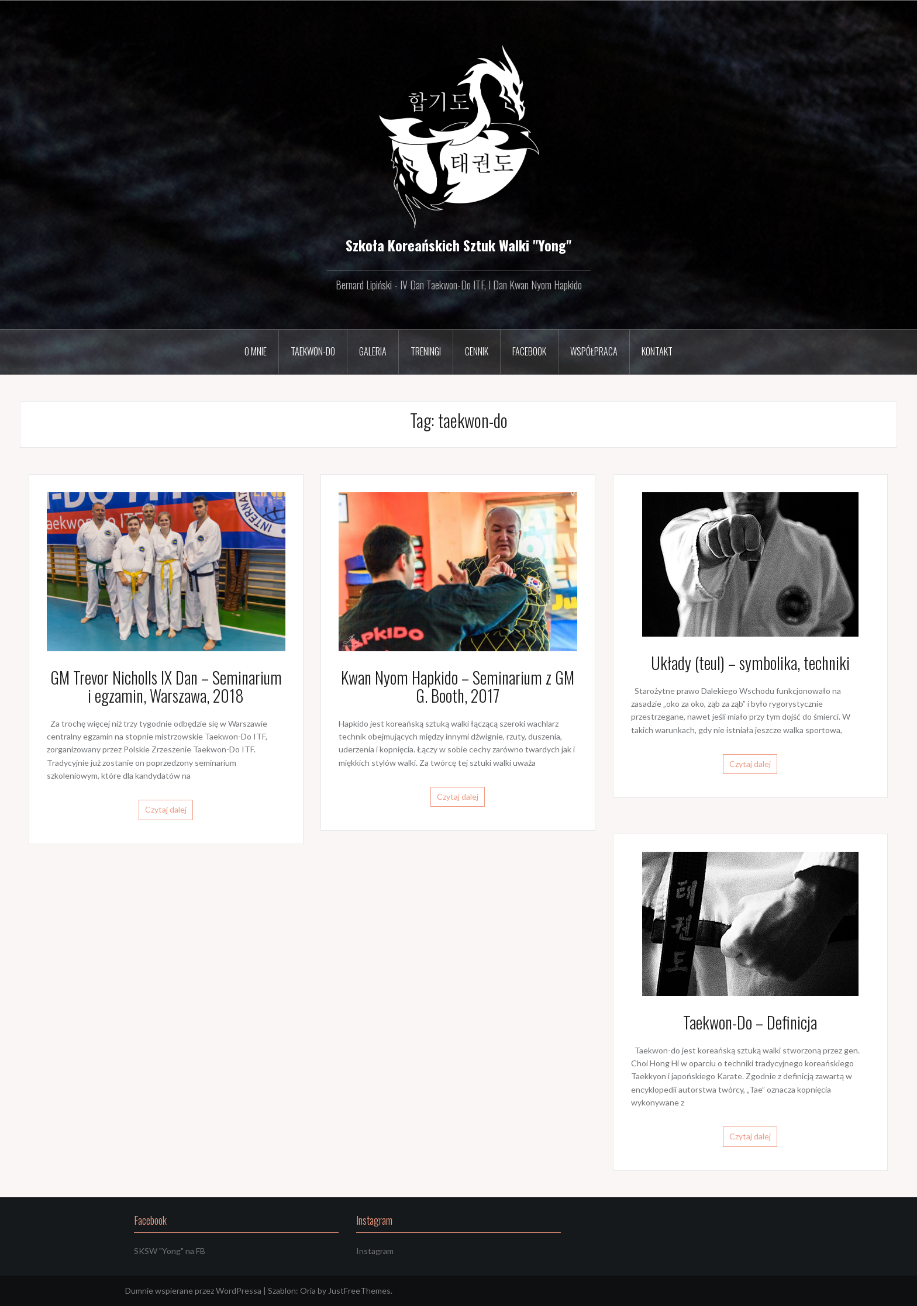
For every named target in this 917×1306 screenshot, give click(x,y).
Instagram (375, 1251)
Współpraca (594, 351)
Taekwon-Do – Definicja (750, 1022)
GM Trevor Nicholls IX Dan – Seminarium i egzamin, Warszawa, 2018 (166, 686)
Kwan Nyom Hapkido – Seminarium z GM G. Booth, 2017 (457, 686)
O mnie (255, 351)
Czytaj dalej (166, 809)
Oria (308, 1290)
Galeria (373, 351)
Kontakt (657, 351)
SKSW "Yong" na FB (169, 1251)
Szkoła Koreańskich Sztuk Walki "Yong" (458, 244)
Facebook (529, 351)
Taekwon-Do (313, 351)
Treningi (426, 351)
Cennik (476, 351)
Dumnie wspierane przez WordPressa (193, 1290)
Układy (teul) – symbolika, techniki (750, 663)
